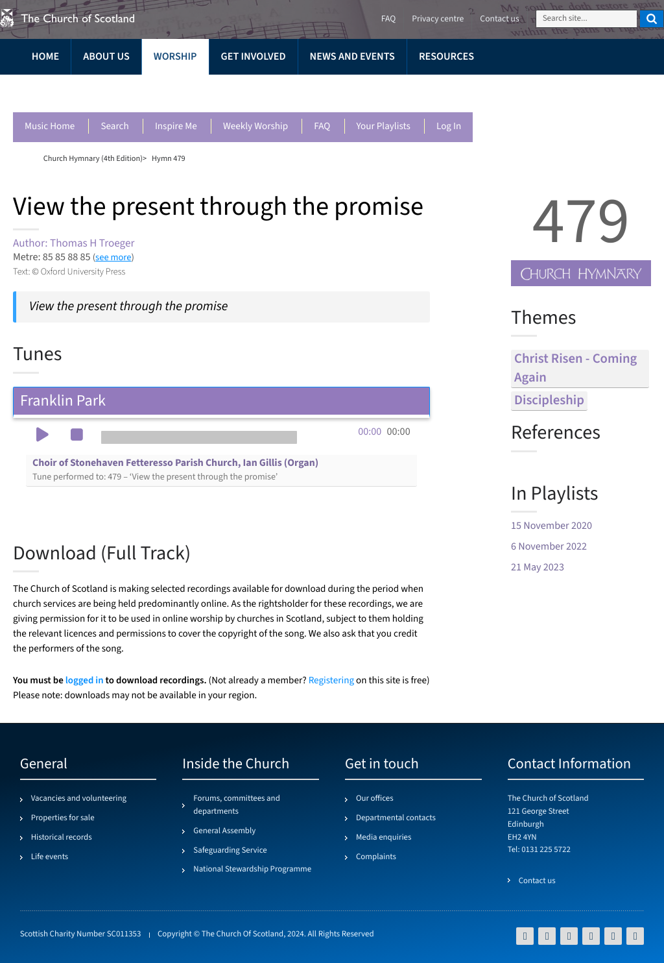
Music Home (50, 127)
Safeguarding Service (230, 851)
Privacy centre (438, 19)
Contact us (499, 19)
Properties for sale (63, 818)
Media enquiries (383, 838)
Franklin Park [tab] (221, 400)
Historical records (61, 838)
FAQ (322, 127)
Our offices (375, 799)
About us (106, 56)
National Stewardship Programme (252, 869)
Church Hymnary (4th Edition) (93, 158)
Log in (448, 127)
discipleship (549, 400)
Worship (175, 56)
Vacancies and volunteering (78, 799)
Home (45, 56)
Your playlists (383, 127)
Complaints (376, 857)
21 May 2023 (537, 567)
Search (114, 127)
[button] (42, 436)
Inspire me (176, 127)
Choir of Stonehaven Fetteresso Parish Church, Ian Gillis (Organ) (175, 469)
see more (113, 257)
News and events (352, 56)
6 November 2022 (549, 546)
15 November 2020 (551, 525)
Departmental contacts (396, 818)
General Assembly (224, 831)
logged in (84, 680)
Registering (331, 681)
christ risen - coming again (575, 368)
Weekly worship (255, 127)
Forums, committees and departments (236, 805)
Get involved (253, 56)
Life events (50, 857)
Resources (446, 56)
